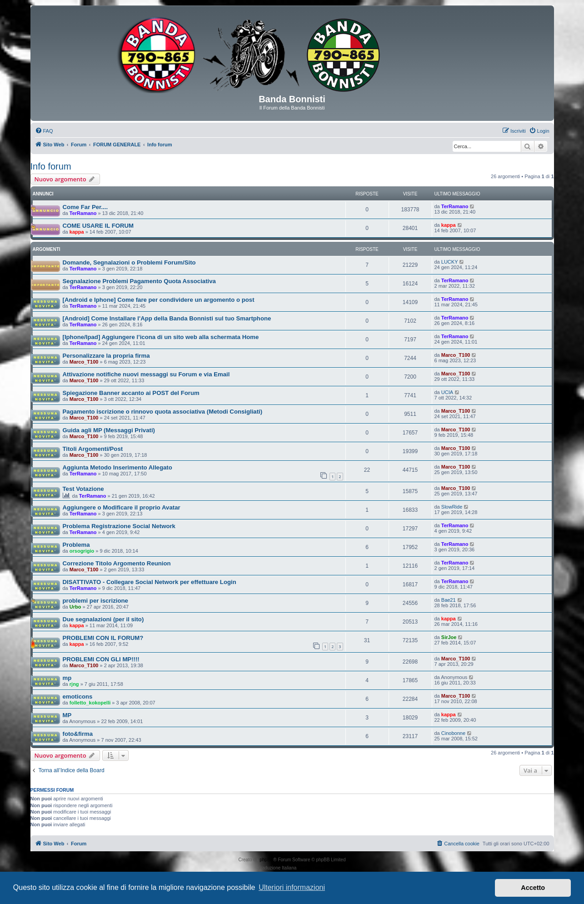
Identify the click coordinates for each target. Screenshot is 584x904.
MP (67, 715)
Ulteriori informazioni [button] (292, 887)
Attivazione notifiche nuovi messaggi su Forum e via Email (146, 374)
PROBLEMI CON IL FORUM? (103, 637)
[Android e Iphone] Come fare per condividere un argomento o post (159, 299)
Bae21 (448, 600)
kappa (77, 232)
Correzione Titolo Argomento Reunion (117, 563)
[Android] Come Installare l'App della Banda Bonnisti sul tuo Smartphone (167, 318)
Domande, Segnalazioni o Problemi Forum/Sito (129, 262)
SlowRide (451, 506)
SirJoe (449, 637)
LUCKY (449, 262)
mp (67, 677)
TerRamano (83, 213)
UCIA (447, 392)
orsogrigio (82, 551)
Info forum (50, 166)
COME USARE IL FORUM (98, 225)
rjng (74, 684)
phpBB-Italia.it (312, 867)
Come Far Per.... (85, 207)
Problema (76, 544)
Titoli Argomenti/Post (93, 448)
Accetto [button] (533, 887)
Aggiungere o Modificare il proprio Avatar (121, 507)
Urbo (75, 606)
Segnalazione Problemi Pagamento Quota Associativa (139, 281)
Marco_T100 (84, 362)
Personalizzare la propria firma (106, 355)
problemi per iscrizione (95, 600)
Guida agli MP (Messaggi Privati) (109, 430)
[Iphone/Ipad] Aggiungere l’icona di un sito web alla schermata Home (161, 337)
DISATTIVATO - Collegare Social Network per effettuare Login (149, 582)
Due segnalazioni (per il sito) (103, 619)
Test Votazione (83, 488)
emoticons (78, 696)
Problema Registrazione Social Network (119, 526)
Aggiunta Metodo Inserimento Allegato (117, 467)
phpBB (266, 859)
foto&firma (78, 733)
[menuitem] (44, 130)
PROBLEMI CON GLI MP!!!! (101, 659)
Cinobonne (453, 733)
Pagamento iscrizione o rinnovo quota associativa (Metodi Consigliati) (163, 411)
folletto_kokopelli (90, 702)
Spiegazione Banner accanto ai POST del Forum (131, 393)
